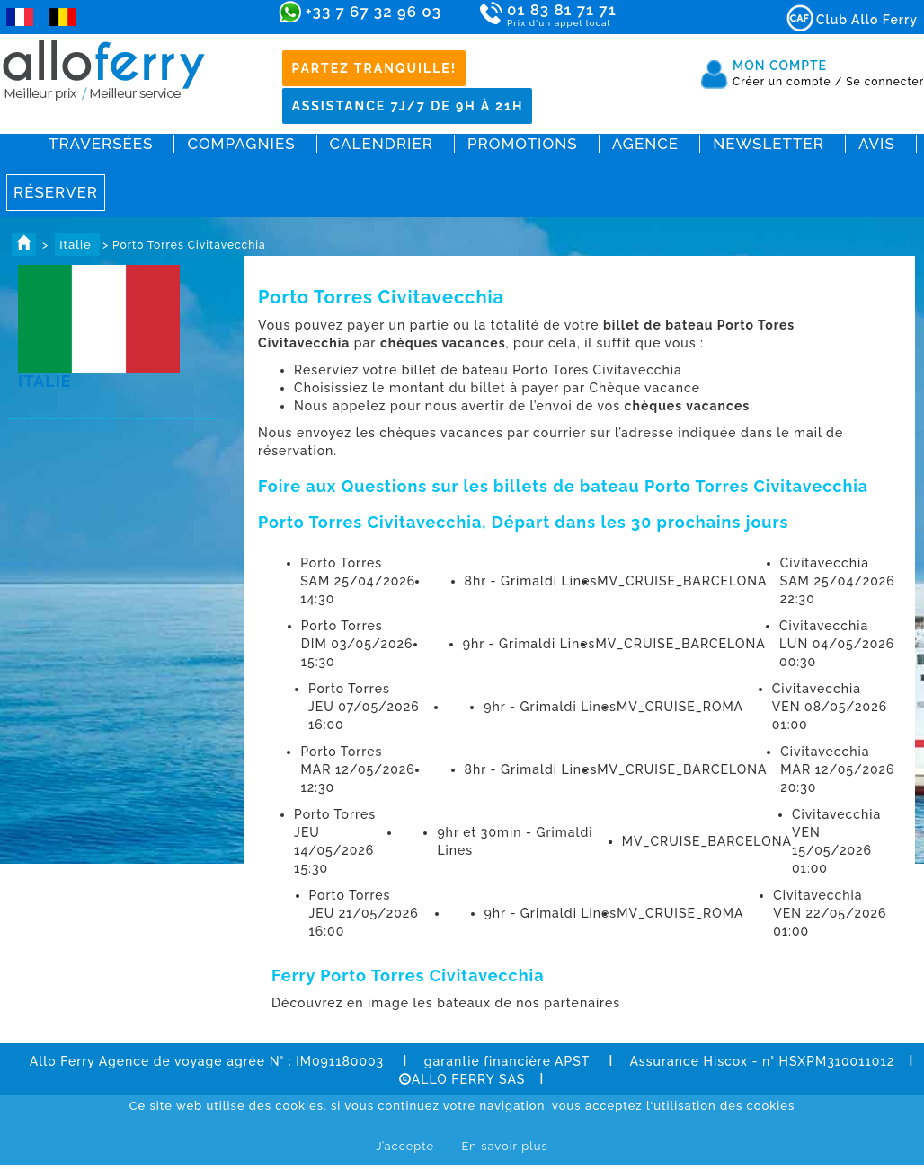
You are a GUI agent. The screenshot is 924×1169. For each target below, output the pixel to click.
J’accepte (405, 1146)
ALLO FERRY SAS (462, 1079)
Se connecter (885, 81)
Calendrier (381, 144)
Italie (77, 244)
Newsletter (768, 144)
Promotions (522, 144)
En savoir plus (504, 1146)
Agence (645, 144)
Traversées (101, 144)
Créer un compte (787, 81)
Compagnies (241, 144)
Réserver (55, 192)
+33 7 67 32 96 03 (373, 12)
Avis (876, 144)
